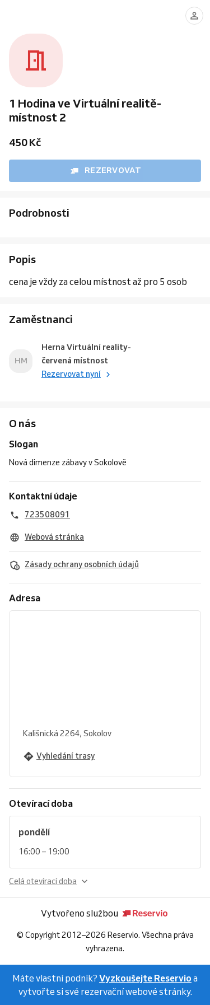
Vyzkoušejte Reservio (145, 978)
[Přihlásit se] (194, 16)
